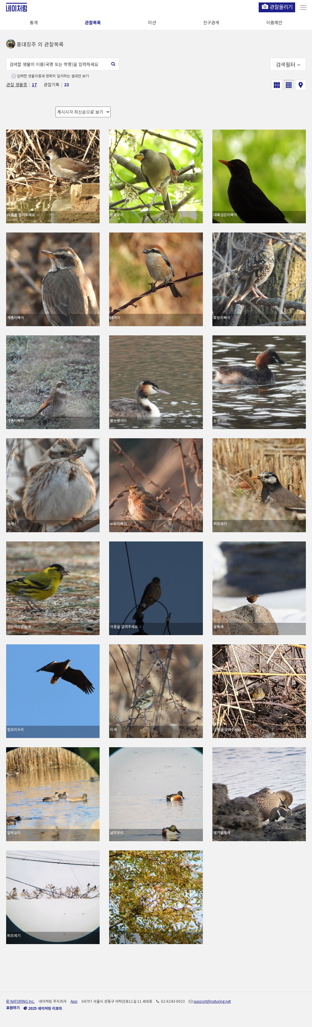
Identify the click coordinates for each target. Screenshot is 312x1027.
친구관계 (211, 22)
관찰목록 (93, 22)
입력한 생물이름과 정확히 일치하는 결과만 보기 (53, 75)
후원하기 (13, 1007)
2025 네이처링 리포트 (43, 1008)
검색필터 (288, 64)
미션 (152, 22)
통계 (34, 22)
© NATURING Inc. (20, 1001)
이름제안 (274, 22)
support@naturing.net (212, 1001)
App (74, 1001)
